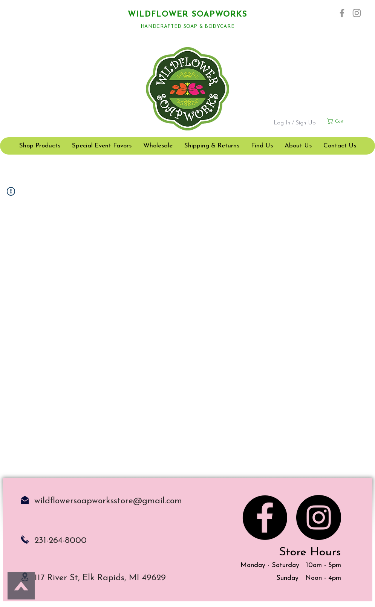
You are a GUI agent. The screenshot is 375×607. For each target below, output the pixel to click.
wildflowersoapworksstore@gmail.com (108, 501)
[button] (344, 121)
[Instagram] (356, 13)
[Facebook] (342, 13)
